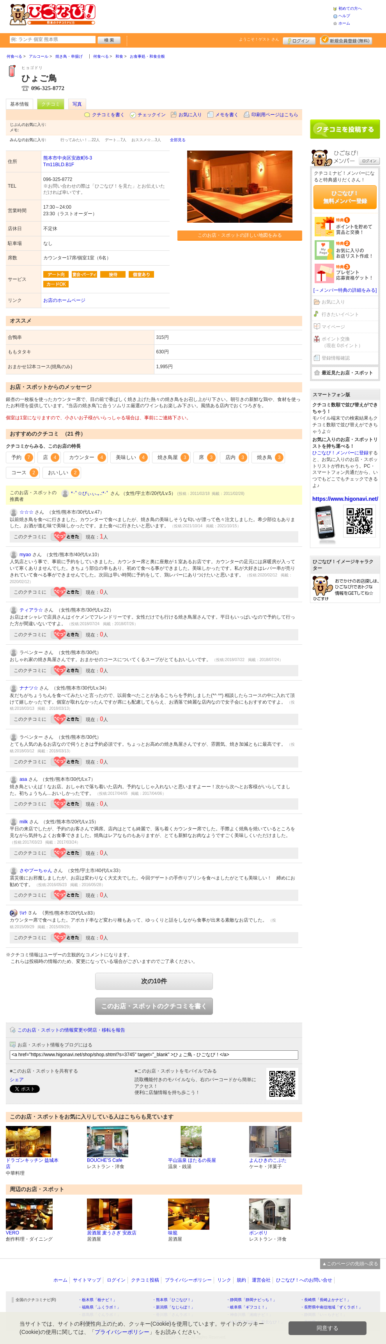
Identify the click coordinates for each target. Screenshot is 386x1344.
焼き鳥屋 (173, 457)
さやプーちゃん (35, 870)
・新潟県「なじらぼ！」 (173, 1307)
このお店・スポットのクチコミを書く (154, 1006)
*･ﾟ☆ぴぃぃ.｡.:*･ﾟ (90, 493)
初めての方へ (350, 8)
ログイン (299, 40)
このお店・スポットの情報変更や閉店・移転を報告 (71, 1030)
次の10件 (154, 981)
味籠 (172, 1233)
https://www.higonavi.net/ (345, 499)
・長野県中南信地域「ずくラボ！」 (331, 1307)
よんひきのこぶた (268, 1160)
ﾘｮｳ (23, 913)
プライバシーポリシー (188, 1280)
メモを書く (227, 114)
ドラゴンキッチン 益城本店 (32, 1164)
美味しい (132, 457)
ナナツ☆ (28, 688)
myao (25, 554)
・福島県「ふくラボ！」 (99, 1307)
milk (23, 821)
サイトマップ (87, 1280)
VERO (12, 1233)
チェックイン (152, 114)
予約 (22, 457)
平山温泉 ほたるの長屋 (192, 1160)
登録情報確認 (336, 358)
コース (24, 472)
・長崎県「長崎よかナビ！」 (325, 1300)
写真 (77, 104)
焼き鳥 (270, 457)
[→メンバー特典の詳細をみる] (345, 290)
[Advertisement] (214, 15)
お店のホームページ (64, 300)
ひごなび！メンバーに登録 (340, 453)
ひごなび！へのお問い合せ (304, 1280)
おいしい (64, 472)
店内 (236, 457)
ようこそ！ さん (259, 39)
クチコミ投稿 (145, 1280)
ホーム (344, 23)
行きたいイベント (340, 314)
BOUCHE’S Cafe (104, 1160)
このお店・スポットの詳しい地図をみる (240, 235)
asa (23, 779)
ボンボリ (258, 1233)
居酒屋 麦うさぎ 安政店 (111, 1233)
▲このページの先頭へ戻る (350, 1263)
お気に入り (190, 114)
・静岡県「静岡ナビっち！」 (251, 1300)
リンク (224, 1280)
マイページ (333, 327)
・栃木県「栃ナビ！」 (97, 1300)
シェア (17, 1079)
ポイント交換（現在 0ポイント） (342, 342)
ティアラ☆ (31, 610)
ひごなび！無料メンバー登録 (345, 197)
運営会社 (261, 1280)
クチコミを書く (108, 114)
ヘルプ (344, 16)
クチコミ (50, 104)
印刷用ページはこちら (274, 114)
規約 (241, 1280)
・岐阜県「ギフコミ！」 (247, 1307)
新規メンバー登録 (346, 40)
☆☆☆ (26, 512)
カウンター (87, 457)
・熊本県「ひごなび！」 (173, 1300)
